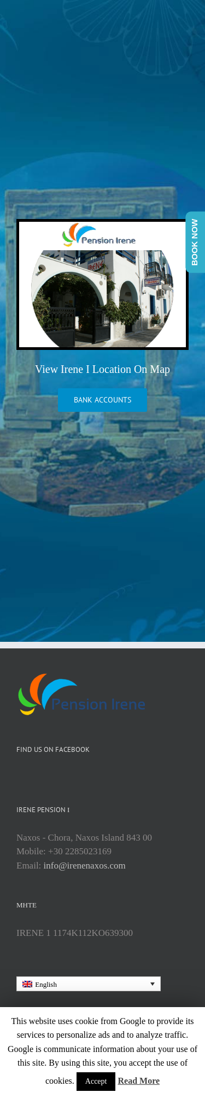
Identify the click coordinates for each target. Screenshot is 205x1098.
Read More (139, 1080)
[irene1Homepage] (102, 227)
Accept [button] (96, 1081)
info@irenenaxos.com (85, 865)
